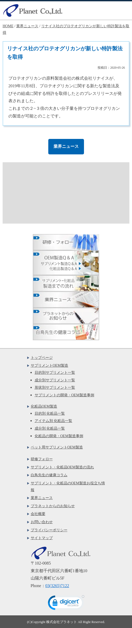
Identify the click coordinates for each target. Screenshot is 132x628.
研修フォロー (42, 459)
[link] (66, 604)
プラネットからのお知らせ (53, 506)
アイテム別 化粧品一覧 (53, 421)
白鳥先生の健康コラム (49, 475)
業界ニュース (66, 146)
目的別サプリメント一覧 (55, 373)
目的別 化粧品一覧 (50, 413)
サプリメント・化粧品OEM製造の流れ (62, 467)
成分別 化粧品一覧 (50, 428)
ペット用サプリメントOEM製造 (57, 447)
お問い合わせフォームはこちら (69, 185)
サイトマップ (42, 538)
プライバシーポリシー (49, 530)
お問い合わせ (42, 522)
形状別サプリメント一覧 (55, 387)
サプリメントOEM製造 (49, 365)
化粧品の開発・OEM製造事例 (59, 436)
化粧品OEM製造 (44, 406)
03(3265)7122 (57, 585)
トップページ (42, 358)
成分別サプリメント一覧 (55, 380)
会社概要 (38, 514)
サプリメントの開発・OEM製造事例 (64, 395)
